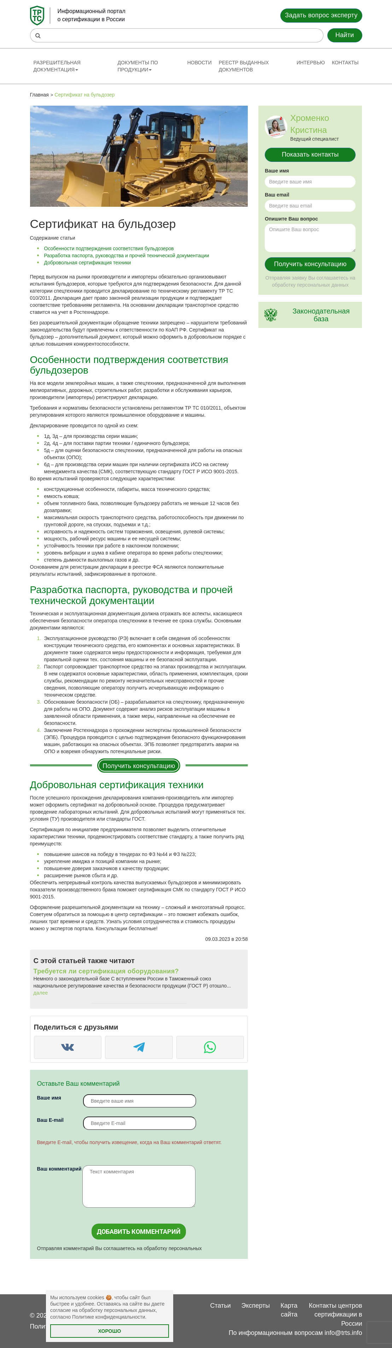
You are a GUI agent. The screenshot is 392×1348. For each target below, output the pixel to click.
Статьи (220, 1305)
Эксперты (255, 1305)
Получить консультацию (139, 765)
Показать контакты (310, 154)
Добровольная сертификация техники (87, 262)
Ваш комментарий (59, 1169)
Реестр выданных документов (244, 66)
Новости (199, 62)
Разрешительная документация (57, 66)
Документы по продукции (138, 66)
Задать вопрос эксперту (321, 15)
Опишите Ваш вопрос (291, 219)
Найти (344, 35)
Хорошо (109, 1331)
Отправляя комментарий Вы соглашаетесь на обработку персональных (119, 1248)
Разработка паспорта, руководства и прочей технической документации (126, 255)
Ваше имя (49, 1098)
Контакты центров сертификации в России (335, 1314)
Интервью (311, 62)
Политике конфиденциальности (108, 1317)
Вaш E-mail (50, 1120)
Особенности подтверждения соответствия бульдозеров (109, 248)
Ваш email (277, 195)
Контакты (345, 62)
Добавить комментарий (139, 1231)
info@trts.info (343, 1332)
